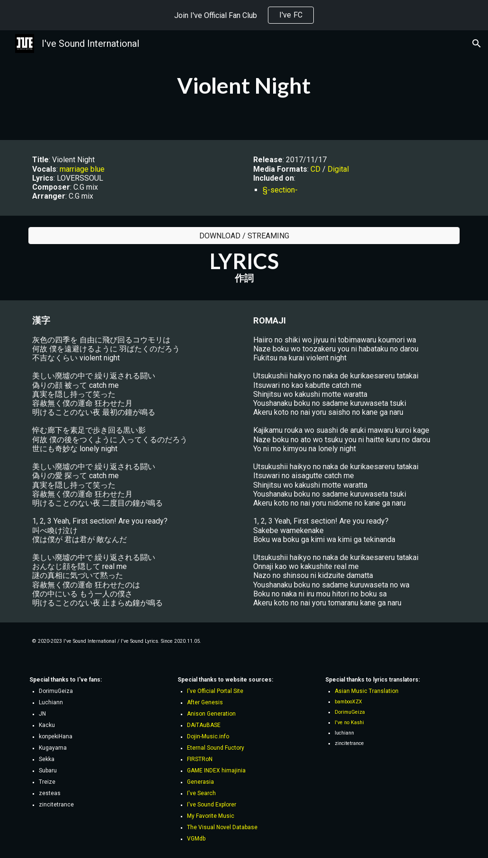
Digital (338, 169)
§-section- (280, 189)
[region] (244, 15)
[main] (244, 85)
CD (315, 169)
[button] (476, 43)
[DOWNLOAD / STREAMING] (244, 236)
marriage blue (82, 169)
